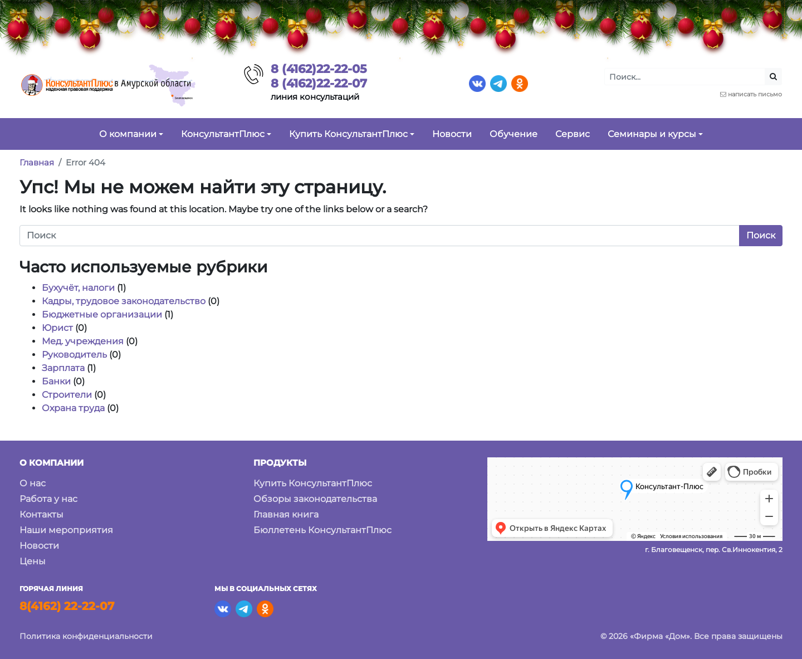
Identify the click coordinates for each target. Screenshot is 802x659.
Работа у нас (48, 499)
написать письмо (755, 94)
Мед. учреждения (83, 341)
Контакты (41, 514)
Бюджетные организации (102, 314)
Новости (39, 545)
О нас (32, 483)
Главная (36, 162)
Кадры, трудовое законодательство (124, 301)
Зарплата (63, 368)
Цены (32, 561)
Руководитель (74, 354)
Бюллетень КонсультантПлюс (322, 530)
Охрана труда (73, 408)
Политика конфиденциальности (86, 636)
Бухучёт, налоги (78, 287)
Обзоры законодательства (315, 499)
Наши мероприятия (66, 530)
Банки (56, 381)
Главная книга (286, 514)
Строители (67, 394)
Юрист (57, 328)
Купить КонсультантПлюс (312, 483)
